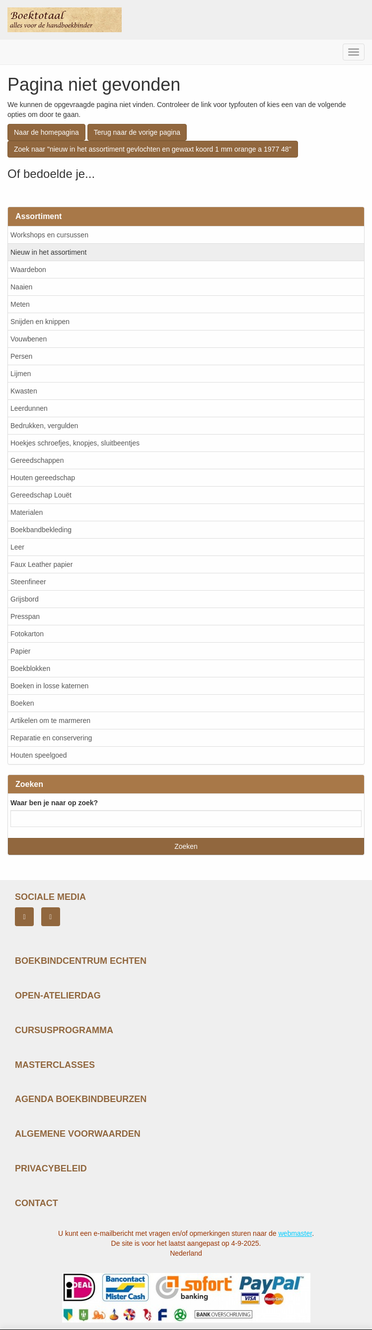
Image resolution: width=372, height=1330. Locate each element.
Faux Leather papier (41, 564)
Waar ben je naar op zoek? (54, 803)
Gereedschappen (37, 460)
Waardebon (28, 270)
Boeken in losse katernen (49, 686)
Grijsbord (24, 599)
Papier (20, 651)
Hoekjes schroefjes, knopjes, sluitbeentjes (75, 443)
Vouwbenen (28, 339)
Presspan (25, 616)
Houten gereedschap (42, 478)
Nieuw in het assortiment (48, 252)
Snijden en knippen (40, 322)
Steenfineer (28, 582)
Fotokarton (27, 634)
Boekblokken (30, 668)
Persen (21, 356)
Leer (17, 547)
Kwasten (23, 391)
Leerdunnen (29, 408)
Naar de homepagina (46, 132)
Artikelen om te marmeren (50, 720)
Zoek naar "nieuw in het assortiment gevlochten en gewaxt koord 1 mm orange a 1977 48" (153, 149)
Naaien (21, 287)
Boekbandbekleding (41, 530)
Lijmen (20, 374)
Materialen (26, 512)
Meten (20, 304)
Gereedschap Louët (41, 495)
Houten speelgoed (38, 755)
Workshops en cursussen (49, 235)
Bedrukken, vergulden (44, 426)
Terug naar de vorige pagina (137, 132)
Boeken (22, 703)
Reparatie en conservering (51, 738)
